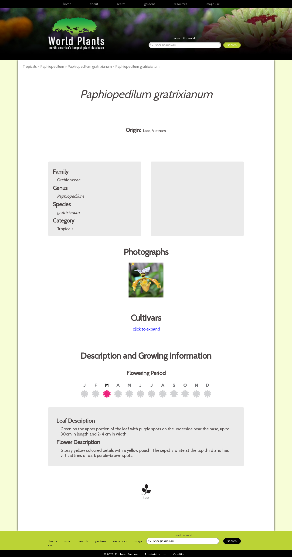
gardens (149, 4)
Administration (155, 554)
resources (120, 541)
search (121, 4)
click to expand (146, 329)
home (67, 4)
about (94, 4)
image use (213, 4)
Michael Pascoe (126, 554)
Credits (178, 554)
